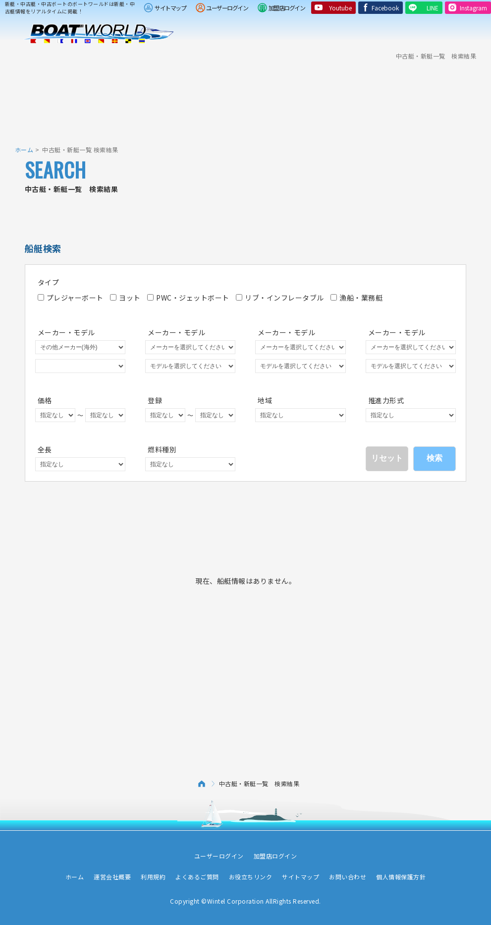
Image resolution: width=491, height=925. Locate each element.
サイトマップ (170, 7)
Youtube (340, 7)
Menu (477, 34)
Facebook (385, 7)
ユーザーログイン (227, 7)
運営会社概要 (112, 876)
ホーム (24, 149)
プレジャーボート (71, 298)
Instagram (473, 7)
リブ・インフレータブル (280, 298)
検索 (434, 458)
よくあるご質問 (197, 876)
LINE (432, 7)
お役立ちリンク (251, 876)
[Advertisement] (245, 96)
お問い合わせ (347, 876)
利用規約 (153, 876)
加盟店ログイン (287, 7)
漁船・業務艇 (356, 298)
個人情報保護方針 (401, 876)
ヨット (125, 298)
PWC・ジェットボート (188, 298)
